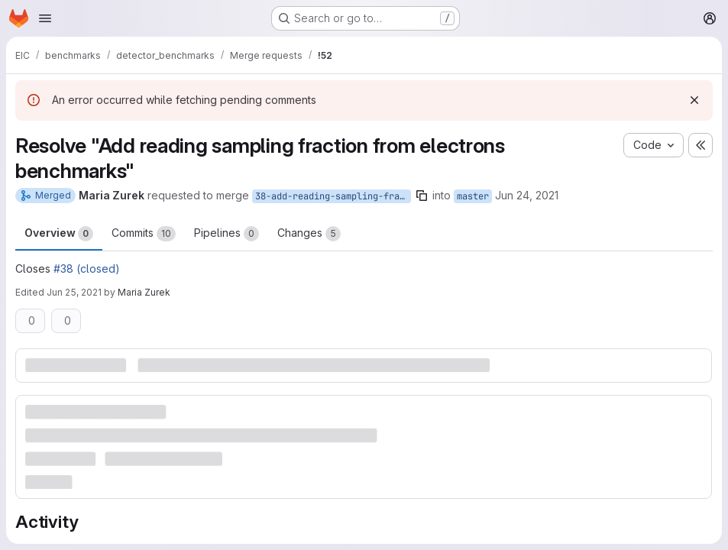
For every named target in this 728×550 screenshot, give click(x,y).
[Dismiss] (694, 100)
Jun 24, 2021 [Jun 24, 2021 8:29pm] (526, 195)
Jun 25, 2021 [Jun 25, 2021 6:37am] (74, 292)
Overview (58, 233)
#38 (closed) (86, 268)
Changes (309, 233)
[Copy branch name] (422, 195)
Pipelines (226, 233)
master (473, 196)
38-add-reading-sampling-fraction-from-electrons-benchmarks (333, 196)
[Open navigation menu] (45, 18)
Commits (144, 233)
